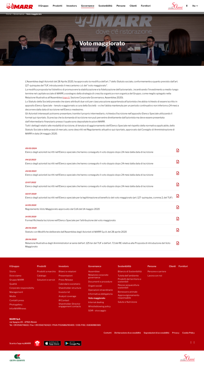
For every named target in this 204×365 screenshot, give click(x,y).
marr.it (66, 97)
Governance (18, 14)
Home (8, 14)
